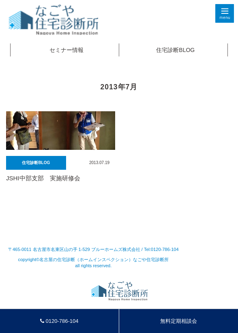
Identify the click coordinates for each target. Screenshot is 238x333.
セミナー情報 (66, 50)
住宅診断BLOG (175, 50)
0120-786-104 (59, 321)
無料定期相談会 (178, 321)
